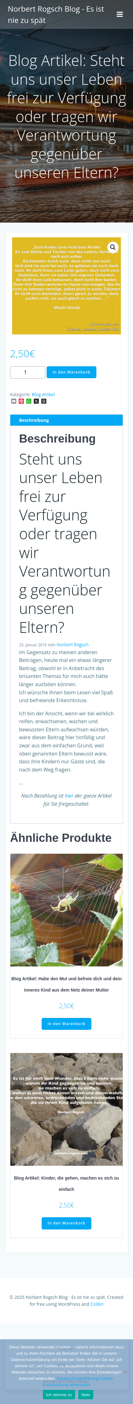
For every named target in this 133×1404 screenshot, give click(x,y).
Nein (85, 1394)
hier (69, 795)
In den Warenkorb (71, 372)
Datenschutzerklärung (78, 1378)
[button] (113, 247)
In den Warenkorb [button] (66, 1023)
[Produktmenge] (27, 372)
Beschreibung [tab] (34, 420)
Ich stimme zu (59, 1394)
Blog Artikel (43, 394)
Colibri (96, 1304)
